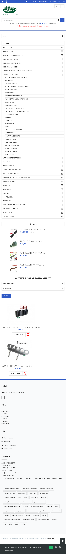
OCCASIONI (7, 47)
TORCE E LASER (8, 216)
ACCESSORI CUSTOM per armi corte (16, 77)
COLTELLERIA (8, 197)
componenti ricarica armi (12, 489)
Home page (5, 411)
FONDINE (8, 117)
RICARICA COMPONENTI (12, 63)
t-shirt (23, 524)
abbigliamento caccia (11, 502)
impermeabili (56, 511)
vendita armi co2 (9, 493)
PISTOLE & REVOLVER (10, 59)
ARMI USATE (7, 189)
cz (5, 524)
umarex (43, 497)
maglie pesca (20, 511)
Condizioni (5, 421)
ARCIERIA (6, 185)
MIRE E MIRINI (9, 133)
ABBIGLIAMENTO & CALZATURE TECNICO (17, 71)
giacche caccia (32, 511)
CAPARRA (6, 193)
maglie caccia (8, 511)
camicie (49, 506)
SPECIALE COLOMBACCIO (12, 173)
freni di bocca (9, 80)
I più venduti (33, 224)
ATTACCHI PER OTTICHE (12, 158)
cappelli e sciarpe (17, 515)
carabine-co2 (44, 493)
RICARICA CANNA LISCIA (12, 208)
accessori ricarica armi (30, 489)
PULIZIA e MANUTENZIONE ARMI (14, 205)
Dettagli (18, 334)
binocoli (25, 506)
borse (44, 515)
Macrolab (51, 538)
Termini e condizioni (10, 445)
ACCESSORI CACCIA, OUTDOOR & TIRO (17, 177)
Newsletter (5, 423)
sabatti (54, 519)
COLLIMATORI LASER (11, 114)
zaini (10, 524)
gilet (56, 506)
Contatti (4, 419)
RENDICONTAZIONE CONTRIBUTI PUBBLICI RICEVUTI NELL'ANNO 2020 (33, 479)
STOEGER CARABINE (11, 83)
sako (19, 497)
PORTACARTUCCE (11, 142)
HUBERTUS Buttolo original (31, 241)
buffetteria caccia (28, 519)
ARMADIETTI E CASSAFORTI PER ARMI (17, 99)
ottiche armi (32, 493)
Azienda (4, 414)
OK (51, 547)
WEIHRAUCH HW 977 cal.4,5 (32, 265)
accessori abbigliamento (12, 519)
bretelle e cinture (43, 519)
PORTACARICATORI (11, 139)
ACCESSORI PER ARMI (10, 74)
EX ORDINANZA (8, 165)
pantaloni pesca (39, 502)
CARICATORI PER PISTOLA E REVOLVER (17, 111)
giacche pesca (44, 511)
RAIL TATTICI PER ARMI (12, 145)
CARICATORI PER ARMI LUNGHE (15, 108)
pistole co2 (21, 493)
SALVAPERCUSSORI (11, 151)
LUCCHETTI (8, 127)
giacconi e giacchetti (32, 515)
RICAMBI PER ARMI (11, 148)
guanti (6, 515)
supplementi (8, 212)
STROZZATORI (9, 154)
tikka (25, 497)
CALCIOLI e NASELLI (11, 105)
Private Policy (8, 449)
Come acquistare (9, 438)
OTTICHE (6, 162)
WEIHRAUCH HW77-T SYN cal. (33, 253)
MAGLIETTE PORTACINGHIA (14, 130)
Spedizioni (7, 441)
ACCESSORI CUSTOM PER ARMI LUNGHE (17, 87)
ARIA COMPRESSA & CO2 (12, 169)
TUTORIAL (43, 23)
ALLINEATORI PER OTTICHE (13, 96)
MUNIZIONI (7, 201)
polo (16, 524)
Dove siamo (5, 416)
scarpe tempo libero (37, 506)
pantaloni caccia (26, 502)
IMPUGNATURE (9, 123)
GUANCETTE (9, 120)
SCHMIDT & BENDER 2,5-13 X (32, 229)
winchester (34, 497)
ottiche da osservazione (12, 506)
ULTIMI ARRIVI (8, 51)
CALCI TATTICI (9, 102)
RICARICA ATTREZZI (10, 67)
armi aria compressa (46, 489)
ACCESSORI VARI (10, 93)
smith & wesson (9, 497)
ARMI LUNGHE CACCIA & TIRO (13, 55)
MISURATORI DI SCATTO (12, 136)
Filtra (6, 296)
